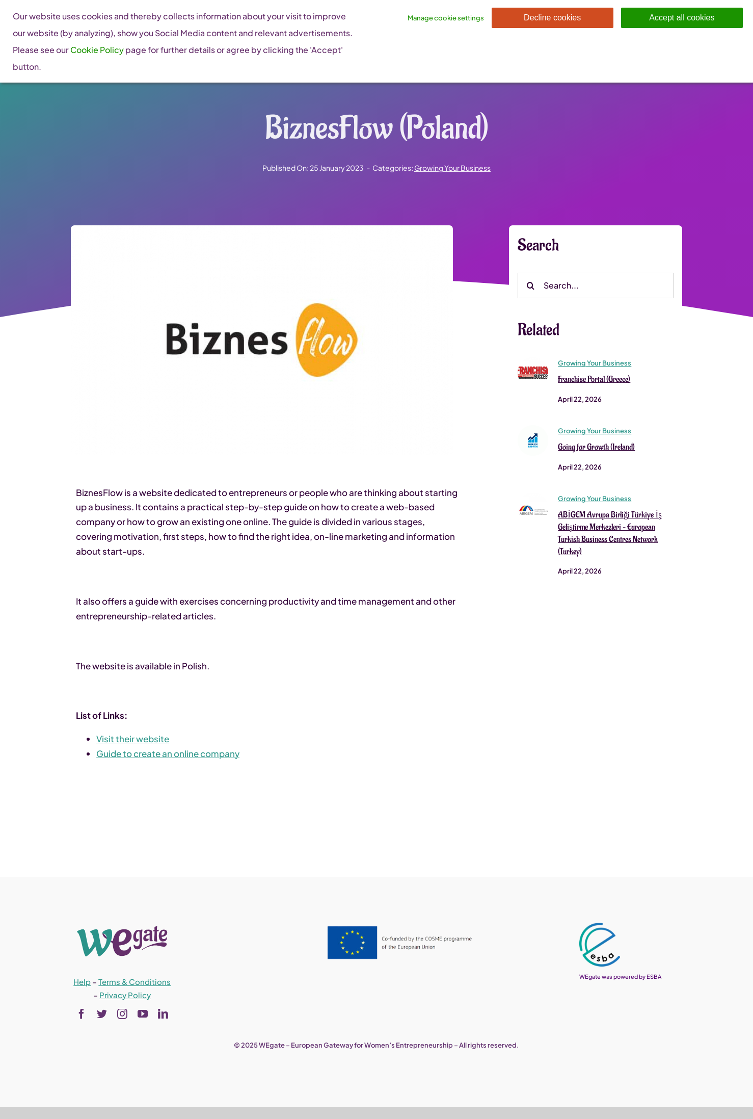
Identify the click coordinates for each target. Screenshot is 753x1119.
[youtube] (143, 1014)
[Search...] (596, 286)
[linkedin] (163, 1014)
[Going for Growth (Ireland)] (533, 429)
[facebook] (81, 1014)
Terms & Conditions (134, 981)
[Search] (530, 286)
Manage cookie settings (446, 18)
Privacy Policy (125, 995)
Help (82, 981)
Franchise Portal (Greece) (594, 380)
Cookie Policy (97, 49)
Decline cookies (552, 17)
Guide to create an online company (167, 754)
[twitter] (102, 1014)
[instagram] (122, 1014)
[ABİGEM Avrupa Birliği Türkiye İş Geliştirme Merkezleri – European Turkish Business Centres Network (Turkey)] (533, 497)
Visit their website (132, 739)
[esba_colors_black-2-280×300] (599, 926)
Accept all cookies (681, 17)
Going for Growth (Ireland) (596, 448)
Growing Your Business (452, 167)
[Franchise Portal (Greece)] (533, 362)
